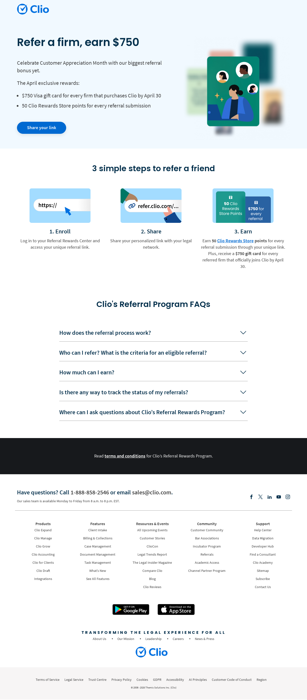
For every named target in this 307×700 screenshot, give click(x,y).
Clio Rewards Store (235, 240)
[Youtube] (278, 497)
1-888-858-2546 (90, 492)
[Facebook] (251, 497)
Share (154, 231)
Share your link (41, 127)
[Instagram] (288, 497)
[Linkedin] (269, 497)
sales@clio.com (151, 492)
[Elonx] (260, 497)
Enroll (63, 231)
